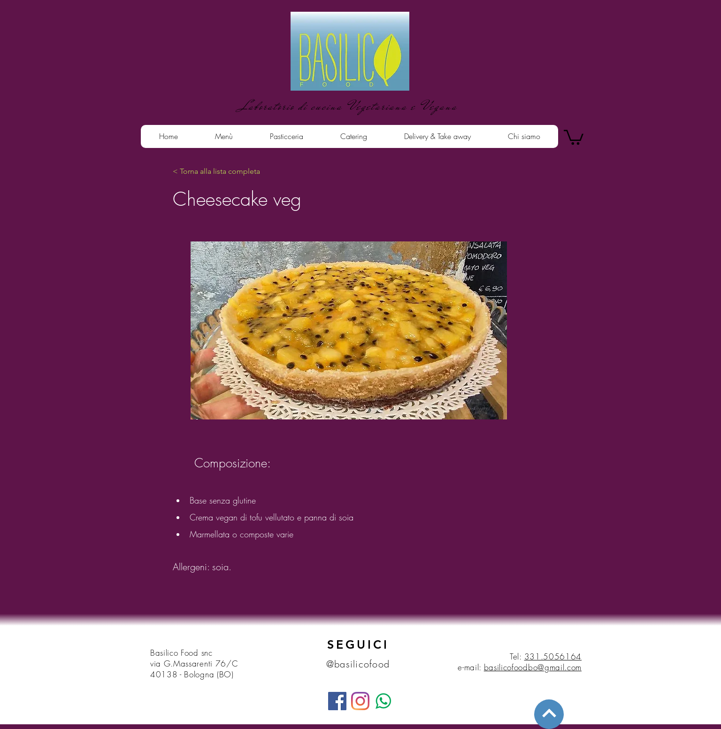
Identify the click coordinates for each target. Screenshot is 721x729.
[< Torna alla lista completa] (216, 171)
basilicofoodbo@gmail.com (533, 667)
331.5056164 (553, 656)
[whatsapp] (383, 701)
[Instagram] (360, 701)
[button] (573, 136)
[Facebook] (337, 701)
